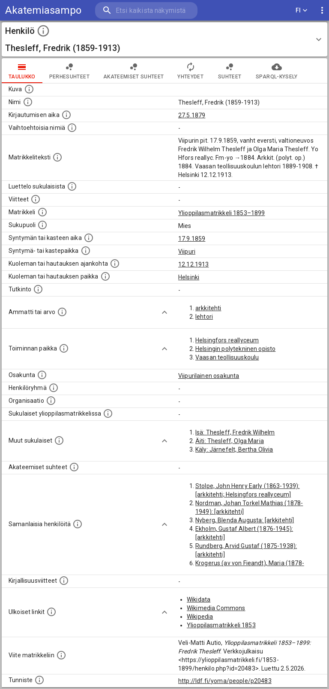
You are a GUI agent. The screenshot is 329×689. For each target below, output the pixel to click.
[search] (146, 10)
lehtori (204, 316)
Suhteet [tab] (229, 70)
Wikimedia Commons (216, 608)
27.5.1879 (191, 115)
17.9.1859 (191, 238)
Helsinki (188, 277)
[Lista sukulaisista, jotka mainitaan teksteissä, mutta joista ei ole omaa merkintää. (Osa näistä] (59, 440)
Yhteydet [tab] (190, 70)
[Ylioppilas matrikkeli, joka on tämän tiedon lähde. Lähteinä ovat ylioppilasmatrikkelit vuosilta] (42, 212)
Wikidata (198, 599)
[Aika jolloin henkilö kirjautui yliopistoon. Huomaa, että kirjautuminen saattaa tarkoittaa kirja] (66, 115)
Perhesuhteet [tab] (69, 70)
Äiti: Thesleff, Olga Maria (229, 440)
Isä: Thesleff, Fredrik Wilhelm (235, 432)
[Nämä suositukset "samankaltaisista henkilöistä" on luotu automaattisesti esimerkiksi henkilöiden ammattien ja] (77, 524)
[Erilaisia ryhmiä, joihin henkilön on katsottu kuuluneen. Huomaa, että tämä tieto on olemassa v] (53, 388)
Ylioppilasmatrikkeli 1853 (221, 625)
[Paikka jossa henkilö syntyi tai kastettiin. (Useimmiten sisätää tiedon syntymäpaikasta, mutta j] (86, 251)
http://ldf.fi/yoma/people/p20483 (225, 680)
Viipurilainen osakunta (208, 375)
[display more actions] (322, 10)
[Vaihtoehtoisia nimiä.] (72, 128)
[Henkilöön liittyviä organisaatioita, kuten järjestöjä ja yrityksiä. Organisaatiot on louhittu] (51, 400)
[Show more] (164, 312)
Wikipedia (200, 616)
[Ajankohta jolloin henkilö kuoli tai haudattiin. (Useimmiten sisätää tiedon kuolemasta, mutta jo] (115, 263)
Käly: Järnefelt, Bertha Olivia (234, 449)
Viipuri (186, 251)
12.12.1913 (193, 264)
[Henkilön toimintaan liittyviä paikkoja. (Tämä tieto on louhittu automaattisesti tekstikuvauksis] (64, 348)
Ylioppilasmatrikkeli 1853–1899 (221, 213)
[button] (164, 39)
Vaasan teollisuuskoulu (227, 357)
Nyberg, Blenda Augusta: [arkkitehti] (244, 520)
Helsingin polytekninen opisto (235, 348)
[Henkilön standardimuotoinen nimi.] (28, 102)
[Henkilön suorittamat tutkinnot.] (38, 289)
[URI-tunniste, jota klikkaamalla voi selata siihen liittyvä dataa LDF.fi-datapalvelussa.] (39, 680)
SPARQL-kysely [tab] (276, 70)
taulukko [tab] (22, 70)
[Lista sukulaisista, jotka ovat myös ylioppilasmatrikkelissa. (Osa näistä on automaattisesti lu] (108, 413)
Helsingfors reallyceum (227, 340)
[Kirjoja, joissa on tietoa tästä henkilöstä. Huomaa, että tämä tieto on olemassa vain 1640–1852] (64, 580)
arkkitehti (208, 308)
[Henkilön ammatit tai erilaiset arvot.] (62, 312)
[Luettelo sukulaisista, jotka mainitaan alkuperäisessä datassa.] (72, 186)
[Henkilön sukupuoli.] (42, 225)
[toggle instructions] (43, 31)
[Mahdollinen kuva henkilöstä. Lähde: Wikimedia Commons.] (29, 89)
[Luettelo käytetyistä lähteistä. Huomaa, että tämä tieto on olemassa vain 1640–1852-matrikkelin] (35, 199)
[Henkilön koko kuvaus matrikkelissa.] (57, 157)
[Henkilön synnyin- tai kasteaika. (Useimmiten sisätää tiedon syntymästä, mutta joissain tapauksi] (89, 238)
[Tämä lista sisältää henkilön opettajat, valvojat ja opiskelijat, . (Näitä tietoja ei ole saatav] (74, 467)
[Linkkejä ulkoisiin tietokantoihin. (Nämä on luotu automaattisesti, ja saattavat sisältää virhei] (51, 612)
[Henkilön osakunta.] (42, 375)
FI (301, 10)
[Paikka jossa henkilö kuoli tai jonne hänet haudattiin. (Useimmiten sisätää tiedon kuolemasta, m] (105, 276)
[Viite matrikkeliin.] (61, 655)
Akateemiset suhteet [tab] (133, 70)
